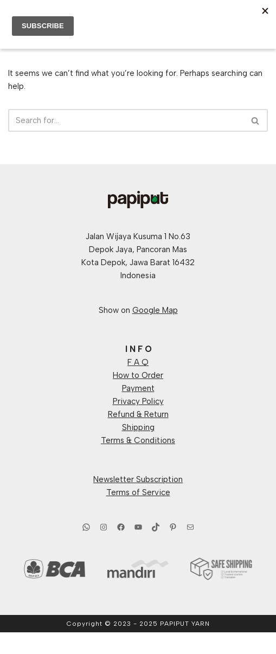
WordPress (174, 643)
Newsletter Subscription (138, 479)
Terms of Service (138, 492)
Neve (91, 643)
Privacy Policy (138, 401)
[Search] (125, 120)
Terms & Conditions (138, 440)
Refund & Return (138, 414)
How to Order (138, 375)
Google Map (155, 310)
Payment (138, 388)
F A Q (138, 362)
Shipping (138, 427)
